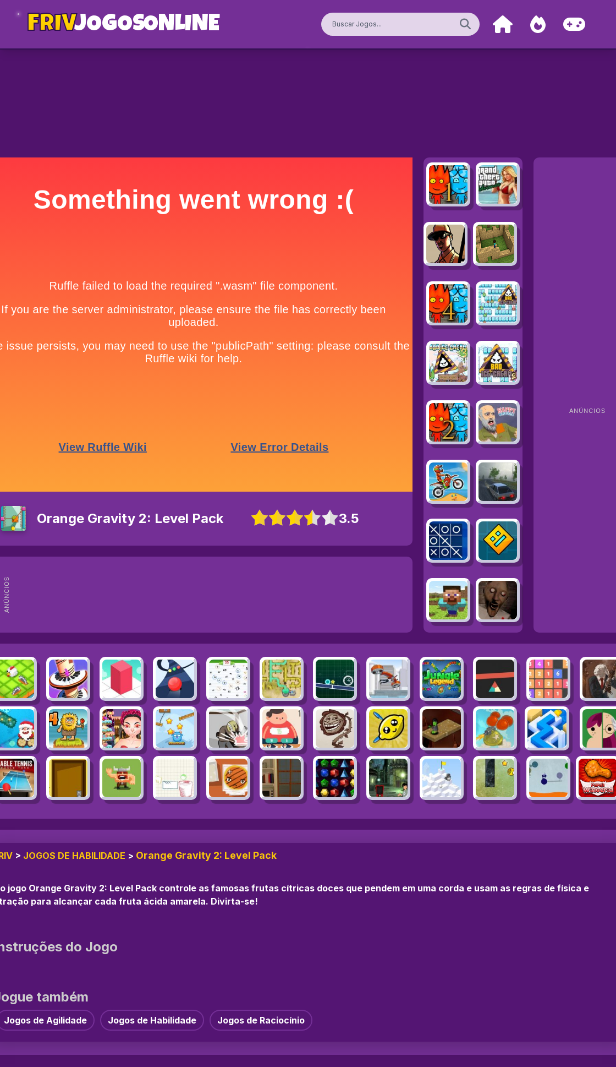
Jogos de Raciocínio (261, 1020)
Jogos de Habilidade (74, 855)
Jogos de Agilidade (45, 1020)
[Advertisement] (224, 594)
